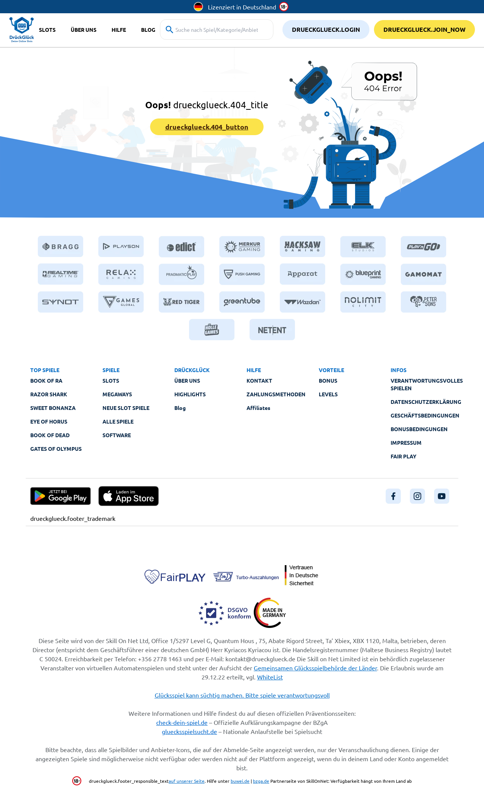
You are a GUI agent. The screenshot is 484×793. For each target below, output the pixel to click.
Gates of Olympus (56, 448)
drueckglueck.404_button (206, 126)
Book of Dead (50, 435)
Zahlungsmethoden (276, 394)
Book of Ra (46, 380)
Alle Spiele (117, 421)
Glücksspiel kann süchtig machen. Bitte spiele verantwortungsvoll (242, 695)
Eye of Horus (48, 421)
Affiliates (258, 407)
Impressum (406, 442)
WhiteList (270, 677)
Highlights (190, 394)
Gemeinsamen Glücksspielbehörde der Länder (315, 667)
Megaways (117, 394)
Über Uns (187, 380)
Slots (110, 380)
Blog (180, 407)
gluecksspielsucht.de (189, 731)
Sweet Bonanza (53, 407)
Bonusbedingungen (419, 428)
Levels (328, 394)
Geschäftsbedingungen (425, 415)
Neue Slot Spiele (125, 407)
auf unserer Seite (187, 781)
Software (116, 435)
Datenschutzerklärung (426, 401)
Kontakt (259, 380)
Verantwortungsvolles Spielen (427, 384)
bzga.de (261, 781)
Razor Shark (48, 394)
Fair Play (403, 456)
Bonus (328, 380)
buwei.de (240, 781)
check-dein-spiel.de (182, 722)
